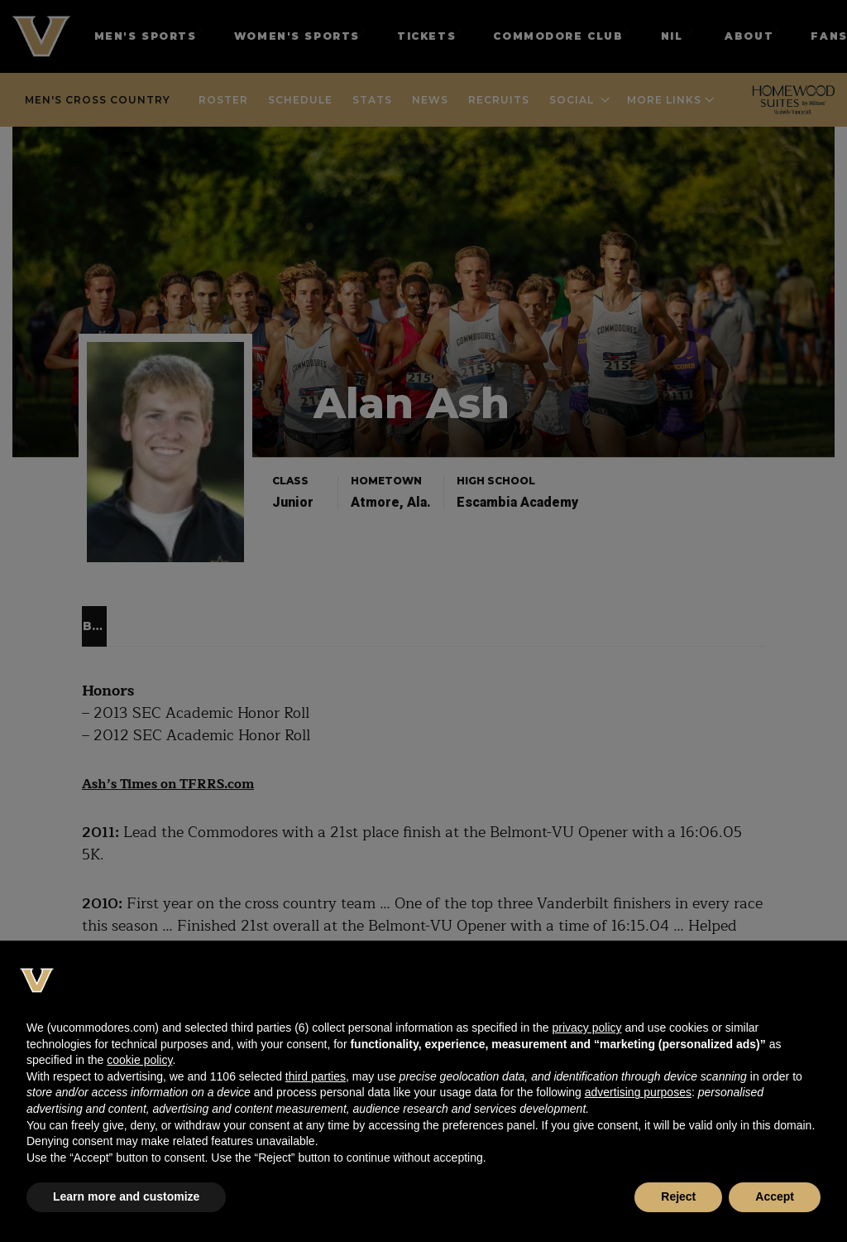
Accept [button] (774, 1196)
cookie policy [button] (139, 1059)
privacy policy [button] (586, 1027)
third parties (315, 1076)
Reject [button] (678, 1196)
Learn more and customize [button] (126, 1196)
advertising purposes (638, 1092)
